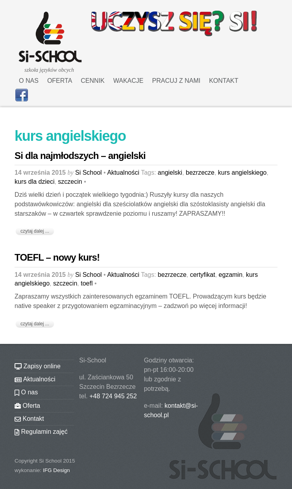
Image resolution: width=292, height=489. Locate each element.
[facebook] (21, 94)
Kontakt (223, 80)
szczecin (70, 181)
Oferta (59, 80)
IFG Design (56, 470)
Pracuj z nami (176, 80)
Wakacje (128, 80)
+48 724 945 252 (113, 396)
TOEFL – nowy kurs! (57, 257)
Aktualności (123, 172)
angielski (170, 172)
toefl (86, 283)
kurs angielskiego (242, 172)
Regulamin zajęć (41, 431)
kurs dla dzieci (34, 181)
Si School (88, 172)
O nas (29, 80)
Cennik (92, 80)
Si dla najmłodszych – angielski (80, 155)
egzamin (230, 274)
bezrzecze (200, 172)
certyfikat (202, 274)
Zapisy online (38, 366)
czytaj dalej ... (34, 231)
